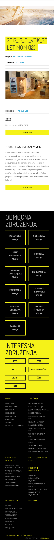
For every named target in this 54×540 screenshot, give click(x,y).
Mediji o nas (10, 528)
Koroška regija (35, 413)
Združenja (33, 398)
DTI (15, 386)
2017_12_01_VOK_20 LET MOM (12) (27, 44)
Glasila (8, 524)
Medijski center (12, 500)
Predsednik (10, 413)
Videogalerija (11, 515)
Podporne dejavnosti (34, 469)
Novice (8, 505)
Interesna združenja (37, 448)
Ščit (39, 377)
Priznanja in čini (12, 485)
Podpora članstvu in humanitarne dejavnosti (38, 492)
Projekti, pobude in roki (38, 458)
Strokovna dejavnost (10, 458)
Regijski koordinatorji (38, 452)
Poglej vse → (24, 111)
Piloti (15, 369)
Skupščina (9, 410)
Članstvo (9, 419)
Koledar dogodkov (13, 509)
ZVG (15, 361)
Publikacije (10, 521)
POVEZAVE (33, 500)
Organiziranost (12, 407)
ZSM (39, 361)
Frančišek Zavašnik (19, 56)
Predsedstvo (11, 416)
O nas (8, 398)
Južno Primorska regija (39, 410)
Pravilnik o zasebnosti (15, 425)
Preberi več (27, 132)
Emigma (45, 538)
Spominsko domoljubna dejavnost (34, 478)
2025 (8, 119)
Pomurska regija (36, 425)
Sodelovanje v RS (12, 477)
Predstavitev (11, 403)
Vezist (15, 377)
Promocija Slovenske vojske (23, 147)
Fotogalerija (11, 512)
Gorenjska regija (36, 407)
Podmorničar (39, 369)
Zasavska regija (35, 445)
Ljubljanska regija (36, 422)
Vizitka (8, 422)
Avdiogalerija (11, 518)
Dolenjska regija (36, 403)
